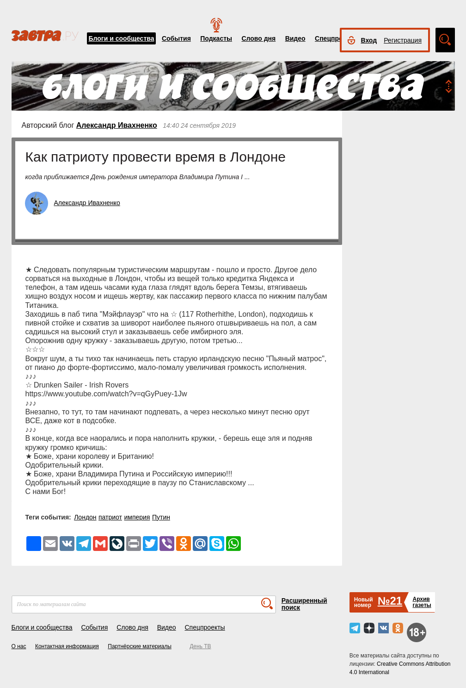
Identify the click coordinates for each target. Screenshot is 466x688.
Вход (369, 40)
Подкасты (216, 38)
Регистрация (403, 40)
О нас (19, 646)
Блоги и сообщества (121, 38)
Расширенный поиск (304, 604)
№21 (390, 600)
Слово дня (258, 38)
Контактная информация (67, 646)
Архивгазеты (421, 602)
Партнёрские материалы (140, 646)
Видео (295, 38)
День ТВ (200, 646)
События (176, 38)
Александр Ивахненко (116, 125)
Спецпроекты (336, 38)
